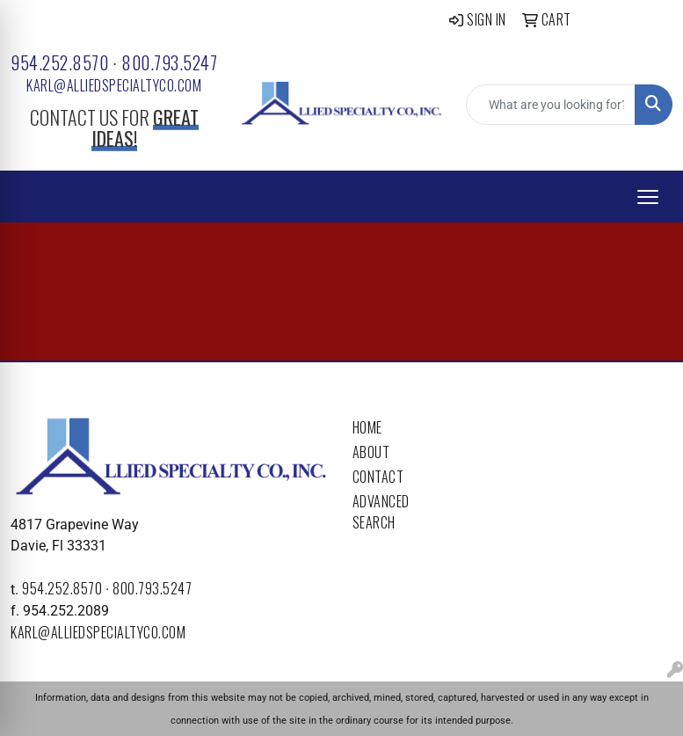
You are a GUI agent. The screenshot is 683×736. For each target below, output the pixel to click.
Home (367, 427)
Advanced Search (381, 512)
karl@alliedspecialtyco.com (113, 85)
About (371, 452)
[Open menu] (647, 197)
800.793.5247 (169, 62)
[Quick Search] (551, 104)
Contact (378, 476)
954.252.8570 (59, 62)
